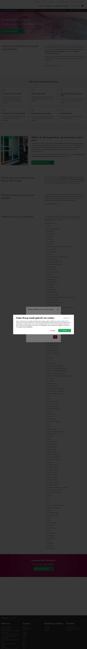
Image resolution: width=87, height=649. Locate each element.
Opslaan (65, 330)
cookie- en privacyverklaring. (25, 327)
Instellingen (52, 330)
